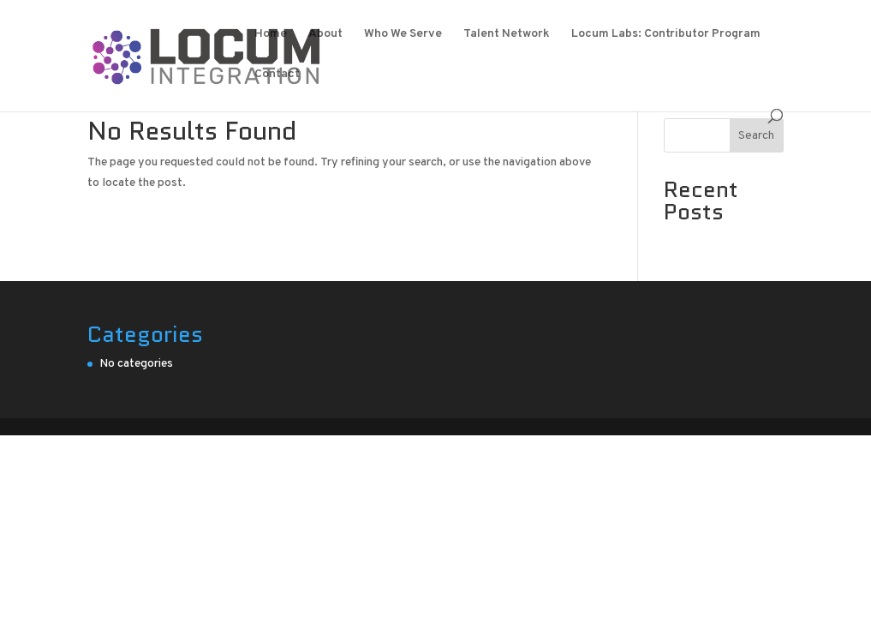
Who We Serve (403, 34)
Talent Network (506, 34)
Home (270, 34)
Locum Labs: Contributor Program (666, 34)
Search (756, 136)
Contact (277, 75)
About (325, 34)
